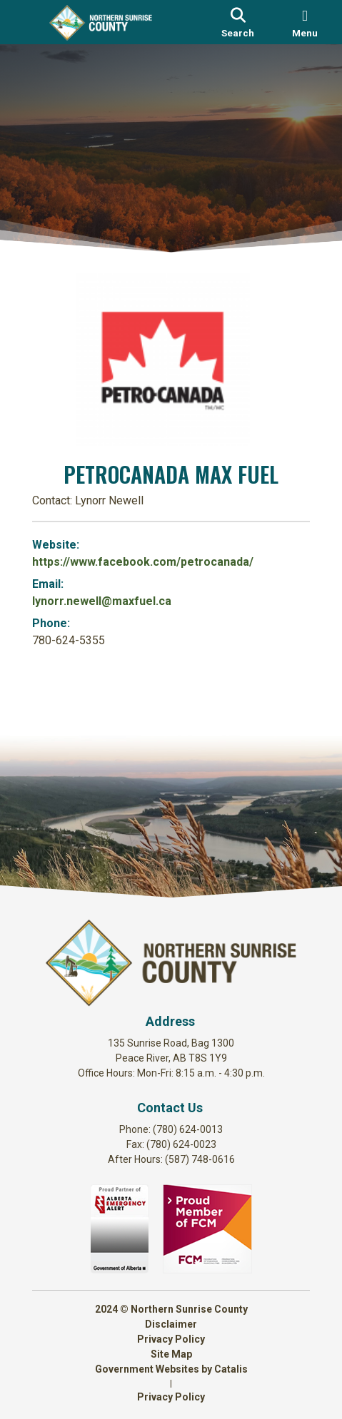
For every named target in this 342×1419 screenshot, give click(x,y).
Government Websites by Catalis (171, 1369)
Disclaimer (171, 1324)
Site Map (171, 1354)
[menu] (305, 22)
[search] (238, 22)
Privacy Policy (171, 1339)
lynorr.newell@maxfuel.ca (101, 601)
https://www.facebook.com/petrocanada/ (142, 562)
